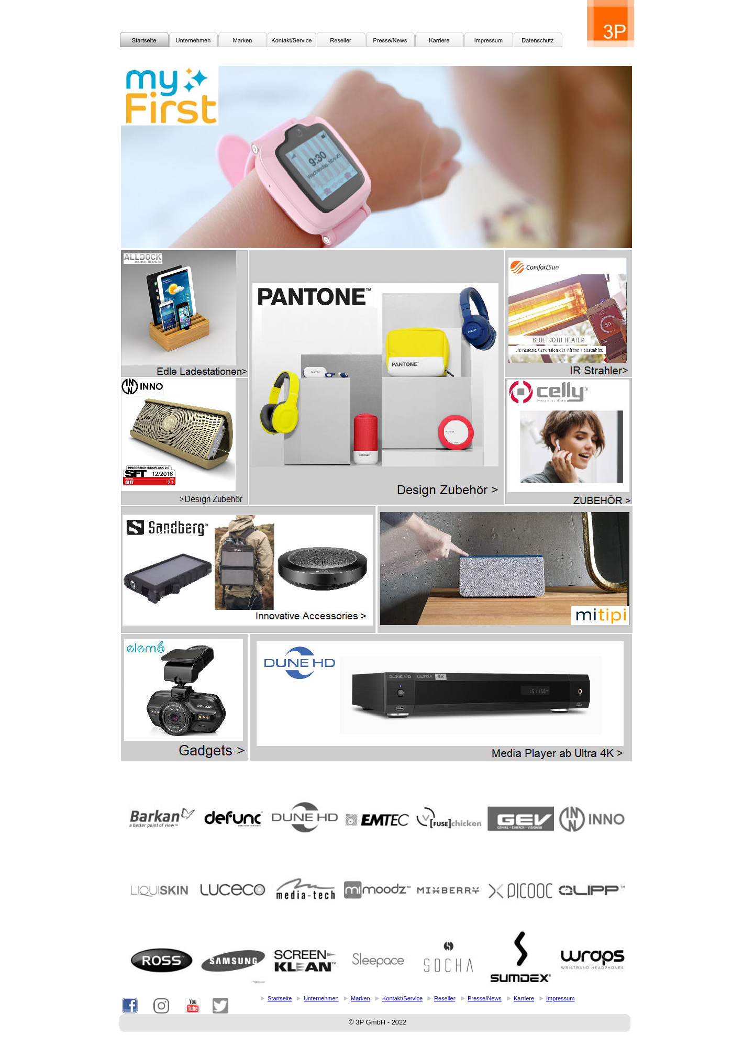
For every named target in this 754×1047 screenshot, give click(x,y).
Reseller (444, 998)
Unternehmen (321, 998)
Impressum (560, 998)
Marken (360, 998)
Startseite (280, 998)
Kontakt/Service (402, 998)
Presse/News (485, 998)
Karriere (524, 998)
